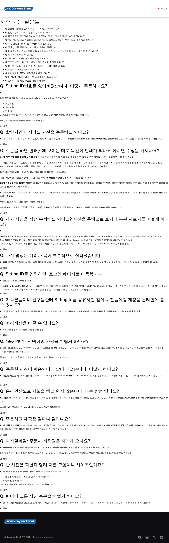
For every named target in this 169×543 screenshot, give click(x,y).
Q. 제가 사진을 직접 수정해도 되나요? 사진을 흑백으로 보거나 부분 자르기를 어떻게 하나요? (49, 40)
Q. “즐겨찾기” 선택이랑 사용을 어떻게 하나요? (27, 58)
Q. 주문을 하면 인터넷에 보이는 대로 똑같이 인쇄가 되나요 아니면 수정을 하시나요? (45, 36)
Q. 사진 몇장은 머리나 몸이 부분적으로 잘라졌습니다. (30, 43)
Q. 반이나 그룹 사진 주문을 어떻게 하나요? (25, 80)
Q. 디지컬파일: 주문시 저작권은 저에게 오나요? (27, 73)
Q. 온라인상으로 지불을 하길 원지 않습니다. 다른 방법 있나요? (35, 65)
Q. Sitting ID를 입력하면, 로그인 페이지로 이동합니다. (31, 47)
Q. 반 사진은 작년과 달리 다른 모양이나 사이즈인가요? (31, 76)
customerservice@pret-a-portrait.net (37, 98)
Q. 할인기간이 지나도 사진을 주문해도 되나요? (27, 32)
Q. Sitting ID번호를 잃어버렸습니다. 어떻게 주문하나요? (32, 28)
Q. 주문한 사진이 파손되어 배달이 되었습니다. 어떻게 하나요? (34, 62)
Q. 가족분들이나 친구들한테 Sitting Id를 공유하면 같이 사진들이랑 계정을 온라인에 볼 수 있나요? (51, 51)
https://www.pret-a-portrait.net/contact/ (138, 397)
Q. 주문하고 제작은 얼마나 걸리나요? (23, 69)
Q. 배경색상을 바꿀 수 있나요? (19, 54)
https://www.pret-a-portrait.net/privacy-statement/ (93, 138)
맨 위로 (3, 126)
